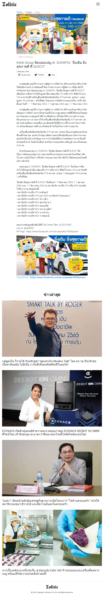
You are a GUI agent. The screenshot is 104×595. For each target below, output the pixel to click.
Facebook (24, 74)
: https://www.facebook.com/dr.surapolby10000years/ (51, 277)
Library (28, 12)
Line (51, 74)
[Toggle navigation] (98, 4)
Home (19, 12)
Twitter (40, 74)
